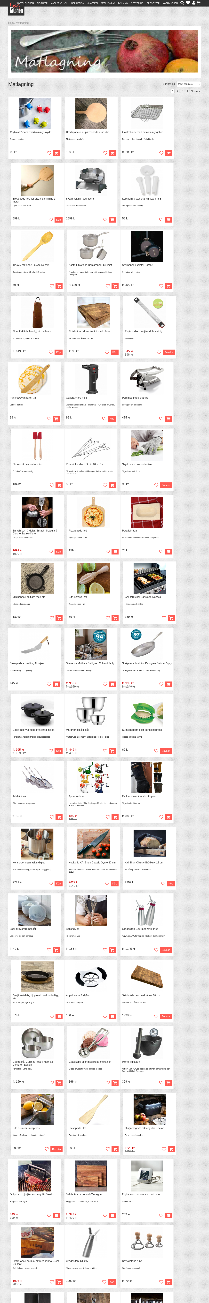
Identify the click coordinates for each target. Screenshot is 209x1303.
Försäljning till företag (22, 1270)
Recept (60, 1261)
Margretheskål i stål (21, 601)
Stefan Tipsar (64, 1270)
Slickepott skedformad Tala (172, 1069)
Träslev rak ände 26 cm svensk (126, 199)
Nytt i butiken (25, 3)
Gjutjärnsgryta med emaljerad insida (177, 534)
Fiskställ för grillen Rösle (24, 1136)
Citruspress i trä (117, 467)
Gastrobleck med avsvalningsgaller (128, 132)
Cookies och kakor (103, 1267)
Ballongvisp (65, 735)
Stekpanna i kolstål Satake (25, 266)
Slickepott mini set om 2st (171, 333)
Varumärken (170, 3)
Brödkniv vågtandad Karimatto (125, 1136)
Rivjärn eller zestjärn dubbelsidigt (176, 266)
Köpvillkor (15, 1264)
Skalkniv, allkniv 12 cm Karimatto (78, 1136)
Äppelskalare (164, 601)
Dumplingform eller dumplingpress (78, 601)
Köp (48, 153)
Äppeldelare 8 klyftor (22, 802)
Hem (11, 23)
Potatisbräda (17, 467)
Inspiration (77, 3)
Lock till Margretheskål (23, 735)
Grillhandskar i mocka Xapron (27, 668)
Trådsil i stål (115, 601)
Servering (137, 3)
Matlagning (108, 3)
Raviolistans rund (69, 1002)
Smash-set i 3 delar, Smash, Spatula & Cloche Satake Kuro (125, 401)
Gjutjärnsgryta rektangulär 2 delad (176, 869)
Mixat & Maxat (64, 1267)
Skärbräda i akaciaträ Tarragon (77, 935)
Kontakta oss (17, 1261)
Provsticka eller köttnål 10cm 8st (28, 400)
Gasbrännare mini (69, 333)
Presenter (153, 3)
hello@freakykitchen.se (92, 1292)
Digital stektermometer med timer (127, 935)
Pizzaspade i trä (166, 400)
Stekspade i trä (116, 869)
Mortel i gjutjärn (19, 869)
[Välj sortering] (188, 84)
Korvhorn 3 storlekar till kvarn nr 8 (78, 199)
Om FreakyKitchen (103, 1262)
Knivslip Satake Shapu (170, 1002)
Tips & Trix (62, 1264)
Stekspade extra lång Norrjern (27, 534)
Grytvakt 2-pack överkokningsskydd (30, 132)
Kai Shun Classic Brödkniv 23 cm (176, 668)
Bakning (123, 3)
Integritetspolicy (19, 1273)
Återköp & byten (19, 1267)
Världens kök (59, 3)
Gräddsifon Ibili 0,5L (21, 1002)
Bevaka (193, 287)
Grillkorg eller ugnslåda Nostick (175, 467)
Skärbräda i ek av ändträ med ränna (128, 266)
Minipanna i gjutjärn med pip (75, 467)
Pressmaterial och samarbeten (110, 1265)
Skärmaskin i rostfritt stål (24, 199)
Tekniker (42, 3)
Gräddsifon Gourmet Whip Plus (126, 735)
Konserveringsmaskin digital (75, 668)
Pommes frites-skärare (121, 333)
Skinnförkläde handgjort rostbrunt (78, 266)
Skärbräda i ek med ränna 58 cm (78, 802)
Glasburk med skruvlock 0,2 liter (175, 1136)
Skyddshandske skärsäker (74, 400)
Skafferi (92, 3)
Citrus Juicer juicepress (72, 869)
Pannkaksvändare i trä (23, 333)
